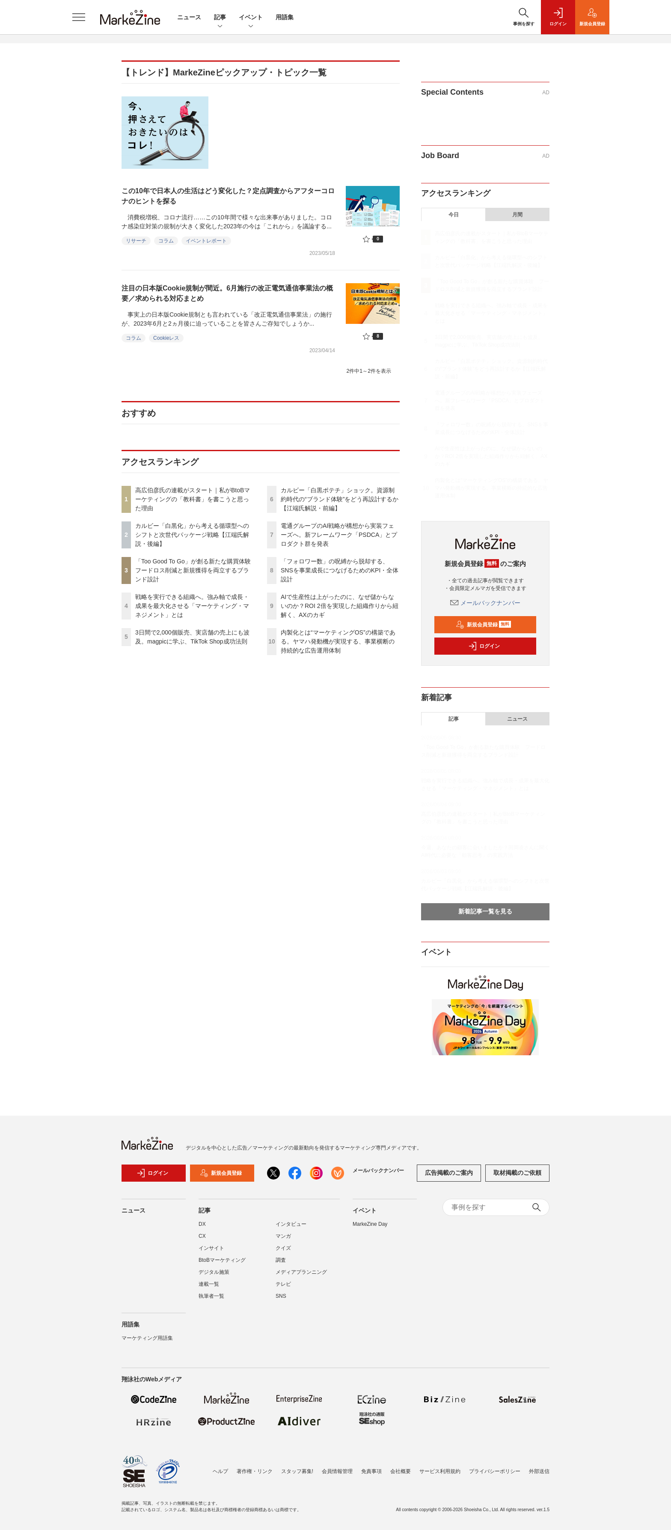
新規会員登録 (483, 624)
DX (202, 1224)
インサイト (211, 1248)
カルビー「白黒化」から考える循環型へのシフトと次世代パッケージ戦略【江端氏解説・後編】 (192, 534)
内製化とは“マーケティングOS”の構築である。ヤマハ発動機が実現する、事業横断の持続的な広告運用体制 (338, 641)
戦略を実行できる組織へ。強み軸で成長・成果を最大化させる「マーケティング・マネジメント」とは (192, 605)
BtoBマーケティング (222, 1260)
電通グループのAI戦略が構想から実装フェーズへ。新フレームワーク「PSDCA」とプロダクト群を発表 (339, 534)
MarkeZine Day (370, 1224)
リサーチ (136, 241)
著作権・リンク (255, 1471)
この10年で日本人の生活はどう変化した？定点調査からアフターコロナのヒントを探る (228, 196)
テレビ (283, 1284)
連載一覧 (209, 1284)
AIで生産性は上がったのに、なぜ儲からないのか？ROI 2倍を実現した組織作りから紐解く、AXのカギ (339, 605)
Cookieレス (166, 338)
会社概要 (400, 1471)
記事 (220, 18)
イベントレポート (206, 241)
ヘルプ (220, 1471)
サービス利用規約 (439, 1471)
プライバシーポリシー (494, 1471)
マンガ (283, 1236)
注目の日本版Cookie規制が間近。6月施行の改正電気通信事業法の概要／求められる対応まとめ (227, 293)
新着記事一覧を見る (485, 911)
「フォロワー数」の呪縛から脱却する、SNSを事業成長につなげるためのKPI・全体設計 (339, 570)
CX (202, 1236)
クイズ (283, 1248)
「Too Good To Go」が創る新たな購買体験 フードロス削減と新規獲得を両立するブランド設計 (196, 570)
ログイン (484, 646)
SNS (281, 1296)
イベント (251, 18)
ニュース (189, 17)
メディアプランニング (301, 1272)
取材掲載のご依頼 (517, 1172)
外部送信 (539, 1471)
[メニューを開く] (79, 17)
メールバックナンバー (485, 602)
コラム (166, 241)
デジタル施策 (214, 1272)
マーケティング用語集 (147, 1338)
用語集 (285, 17)
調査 (281, 1260)
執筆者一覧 (211, 1296)
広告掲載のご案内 (449, 1172)
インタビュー (291, 1224)
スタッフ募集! (297, 1471)
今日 (453, 215)
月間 (517, 215)
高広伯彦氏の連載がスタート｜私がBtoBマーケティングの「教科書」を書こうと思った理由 (192, 499)
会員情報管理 (337, 1471)
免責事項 (371, 1471)
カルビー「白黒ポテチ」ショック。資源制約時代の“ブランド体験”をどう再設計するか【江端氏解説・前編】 (339, 499)
